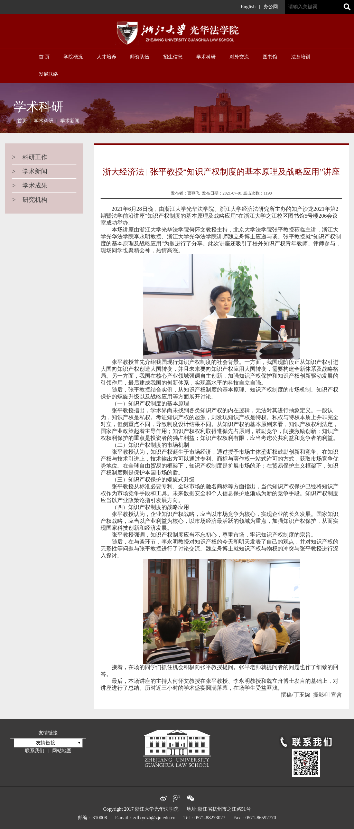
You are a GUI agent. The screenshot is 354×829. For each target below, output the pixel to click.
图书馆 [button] (270, 56)
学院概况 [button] (73, 56)
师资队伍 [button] (139, 56)
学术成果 (29, 185)
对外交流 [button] (239, 56)
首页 (22, 120)
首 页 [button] (44, 56)
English (248, 6)
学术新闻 (70, 120)
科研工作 (29, 157)
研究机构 (29, 199)
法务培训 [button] (300, 56)
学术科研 (43, 120)
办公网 (270, 6)
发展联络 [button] (48, 74)
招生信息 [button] (173, 56)
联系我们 (34, 750)
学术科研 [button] (206, 56)
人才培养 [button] (106, 56)
